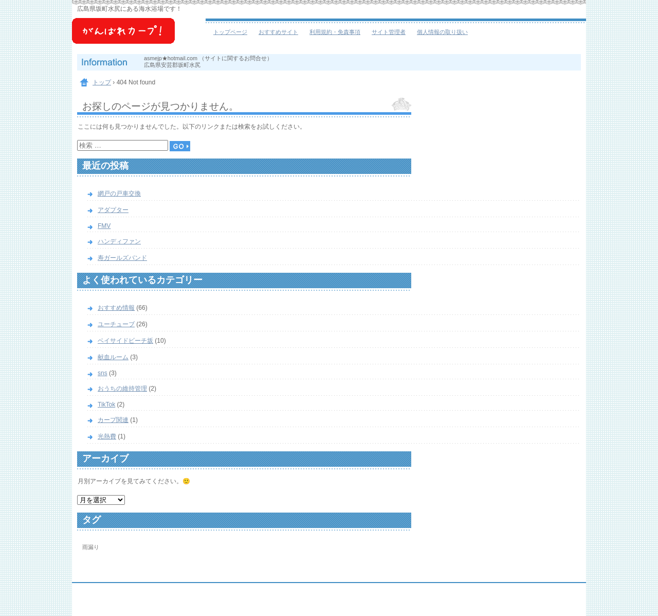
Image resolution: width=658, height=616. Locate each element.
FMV (104, 226)
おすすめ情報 (116, 307)
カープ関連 (113, 420)
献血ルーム (113, 357)
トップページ (230, 32)
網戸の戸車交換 (119, 193)
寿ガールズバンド (122, 257)
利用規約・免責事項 (334, 32)
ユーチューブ (116, 324)
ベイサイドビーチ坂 (139, 36)
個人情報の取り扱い (442, 32)
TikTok (106, 404)
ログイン (558, 606)
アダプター (113, 210)
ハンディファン (119, 241)
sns (102, 373)
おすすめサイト (278, 32)
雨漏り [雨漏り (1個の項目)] (90, 547)
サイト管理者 (389, 32)
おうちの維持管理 (122, 388)
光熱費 (107, 436)
